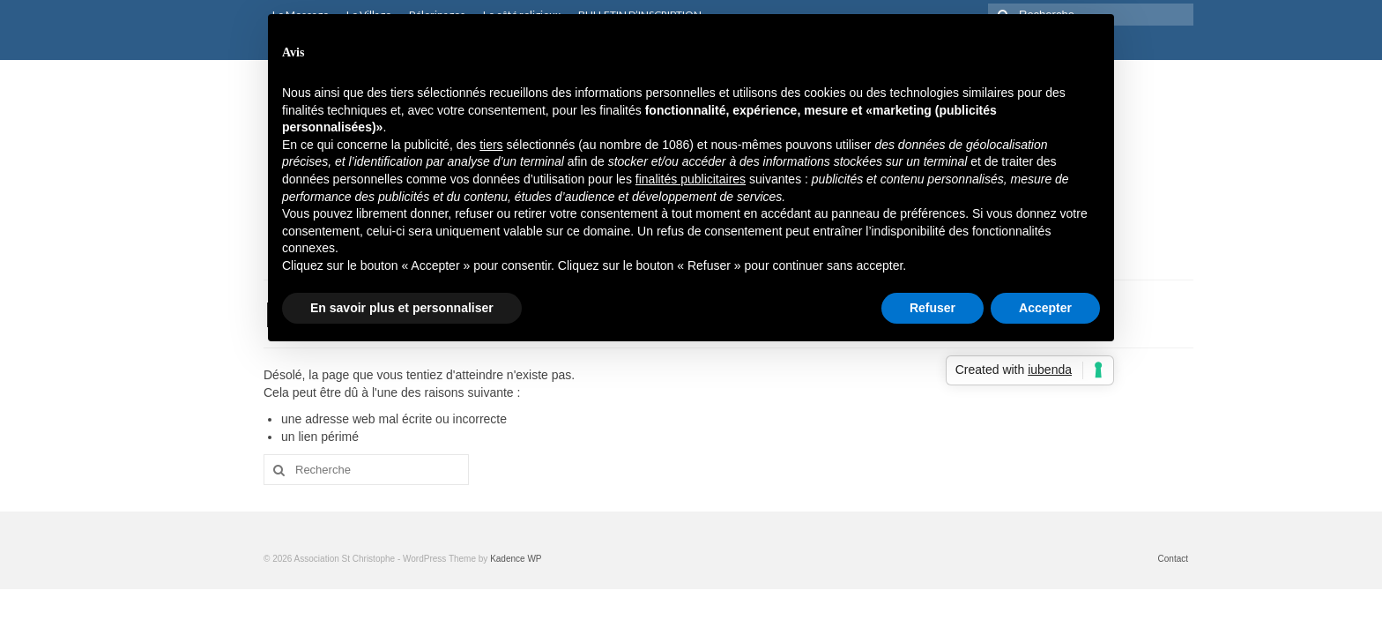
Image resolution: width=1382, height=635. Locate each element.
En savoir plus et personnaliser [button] (402, 308)
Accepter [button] (1045, 308)
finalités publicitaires (690, 179)
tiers (490, 145)
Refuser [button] (932, 308)
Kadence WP (515, 559)
